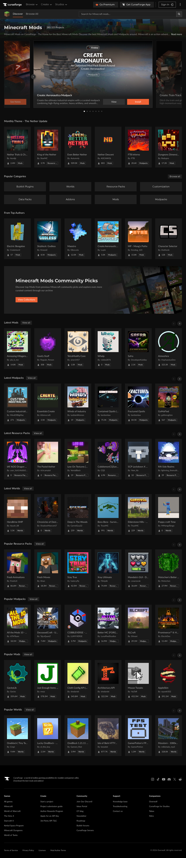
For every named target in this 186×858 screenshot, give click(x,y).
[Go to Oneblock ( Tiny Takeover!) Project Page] (17, 735)
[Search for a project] (127, 14)
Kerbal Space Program (14, 826)
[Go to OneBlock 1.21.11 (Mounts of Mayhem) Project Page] (78, 735)
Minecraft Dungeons (13, 830)
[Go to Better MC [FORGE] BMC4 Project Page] (108, 625)
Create (46, 4)
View (114, 102)
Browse (32, 4)
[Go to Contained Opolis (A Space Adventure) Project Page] (108, 404)
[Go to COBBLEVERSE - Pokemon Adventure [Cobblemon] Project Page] (78, 625)
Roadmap (81, 821)
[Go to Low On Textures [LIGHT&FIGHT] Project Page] (78, 459)
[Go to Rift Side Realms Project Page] (168, 459)
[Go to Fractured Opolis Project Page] (138, 404)
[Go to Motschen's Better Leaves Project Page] (168, 569)
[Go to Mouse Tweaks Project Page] (138, 680)
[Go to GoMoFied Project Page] (168, 404)
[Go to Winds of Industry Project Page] (78, 404)
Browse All (32, 14)
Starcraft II (9, 821)
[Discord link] (169, 779)
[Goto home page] (12, 4)
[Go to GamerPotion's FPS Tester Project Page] (138, 735)
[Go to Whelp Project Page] (108, 348)
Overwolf (153, 802)
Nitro (151, 816)
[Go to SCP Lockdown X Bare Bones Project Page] (138, 459)
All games (8, 802)
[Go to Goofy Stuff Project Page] (47, 348)
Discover (18, 14)
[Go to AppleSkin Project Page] (168, 680)
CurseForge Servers (85, 830)
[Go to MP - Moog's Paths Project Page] (138, 238)
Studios (61, 4)
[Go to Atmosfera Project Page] (168, 348)
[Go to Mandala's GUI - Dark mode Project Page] (138, 569)
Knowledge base (120, 802)
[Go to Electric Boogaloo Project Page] (17, 238)
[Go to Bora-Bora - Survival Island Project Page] (108, 514)
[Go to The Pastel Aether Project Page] (47, 459)
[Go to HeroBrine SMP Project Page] (17, 514)
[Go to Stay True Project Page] (78, 569)
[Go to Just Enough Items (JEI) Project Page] (47, 680)
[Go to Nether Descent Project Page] (108, 147)
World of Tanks (11, 835)
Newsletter (81, 816)
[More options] (180, 5)
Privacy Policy (28, 850)
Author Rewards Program (51, 811)
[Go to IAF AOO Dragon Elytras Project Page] (17, 459)
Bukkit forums (83, 826)
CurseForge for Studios (159, 806)
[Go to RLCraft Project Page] (138, 625)
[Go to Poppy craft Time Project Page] (168, 514)
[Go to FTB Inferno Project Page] (138, 147)
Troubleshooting (120, 806)
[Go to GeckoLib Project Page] (17, 680)
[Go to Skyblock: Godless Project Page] (47, 238)
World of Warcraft (12, 811)
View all (26, 322)
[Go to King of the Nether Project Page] (47, 147)
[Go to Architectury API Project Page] (108, 680)
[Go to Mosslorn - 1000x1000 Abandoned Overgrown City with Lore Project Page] (168, 735)
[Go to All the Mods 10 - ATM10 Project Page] (17, 625)
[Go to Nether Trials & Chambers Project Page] (17, 147)
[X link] (174, 779)
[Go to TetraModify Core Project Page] (78, 348)
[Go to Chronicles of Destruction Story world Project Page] (47, 514)
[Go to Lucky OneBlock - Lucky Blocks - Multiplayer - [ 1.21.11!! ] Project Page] (47, 735)
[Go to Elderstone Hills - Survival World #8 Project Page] (138, 514)
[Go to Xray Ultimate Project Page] (108, 569)
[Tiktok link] (158, 779)
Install (138, 102)
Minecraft (8, 806)
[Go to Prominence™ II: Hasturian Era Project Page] (168, 625)
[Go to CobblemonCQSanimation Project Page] (108, 459)
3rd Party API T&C (48, 821)
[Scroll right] (179, 323)
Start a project (46, 802)
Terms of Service (11, 850)
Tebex (151, 811)
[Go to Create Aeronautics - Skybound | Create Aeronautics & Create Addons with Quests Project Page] (108, 238)
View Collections (26, 300)
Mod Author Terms (58, 850)
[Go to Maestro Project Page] (78, 238)
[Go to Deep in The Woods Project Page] (78, 514)
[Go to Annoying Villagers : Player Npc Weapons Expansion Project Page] (17, 348)
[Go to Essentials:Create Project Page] (47, 404)
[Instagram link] (152, 779)
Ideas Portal (82, 806)
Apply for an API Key (49, 816)
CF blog (80, 811)
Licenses (42, 850)
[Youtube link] (163, 779)
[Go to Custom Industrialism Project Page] (17, 404)
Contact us (118, 811)
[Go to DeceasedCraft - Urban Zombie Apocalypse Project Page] (47, 625)
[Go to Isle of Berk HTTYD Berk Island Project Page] (108, 735)
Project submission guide (51, 806)
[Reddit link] (180, 779)
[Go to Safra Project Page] (138, 348)
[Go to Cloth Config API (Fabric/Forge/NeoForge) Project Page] (78, 680)
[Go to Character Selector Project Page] (168, 238)
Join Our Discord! (84, 802)
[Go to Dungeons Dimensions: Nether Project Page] (168, 147)
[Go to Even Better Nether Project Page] (78, 147)
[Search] (179, 14)
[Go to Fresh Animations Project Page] (17, 569)
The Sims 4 (9, 816)
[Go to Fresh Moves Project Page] (47, 569)
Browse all (175, 176)
